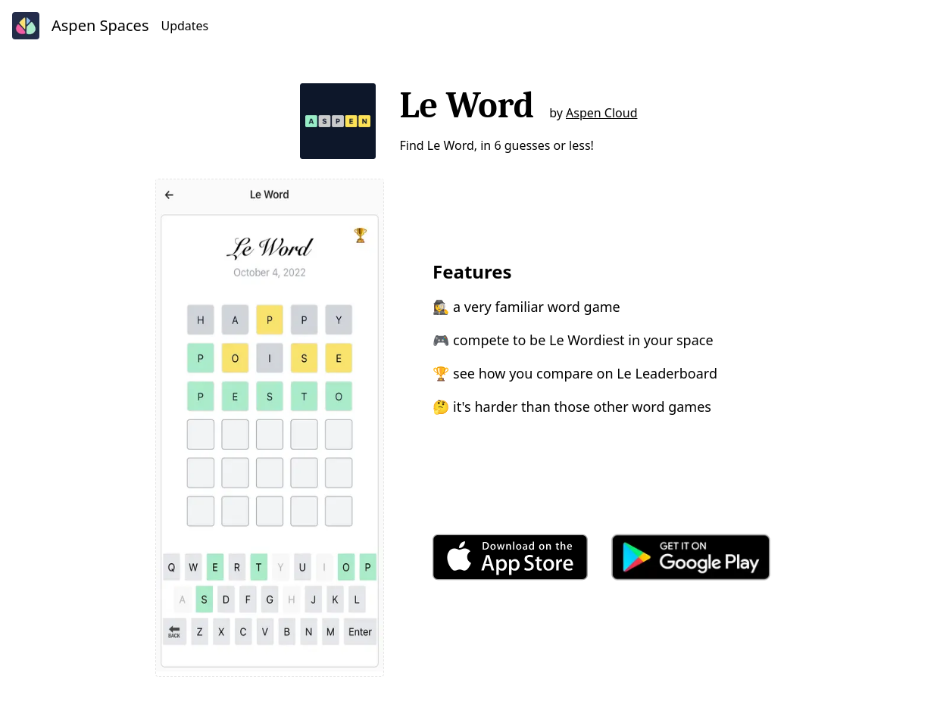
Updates (184, 25)
